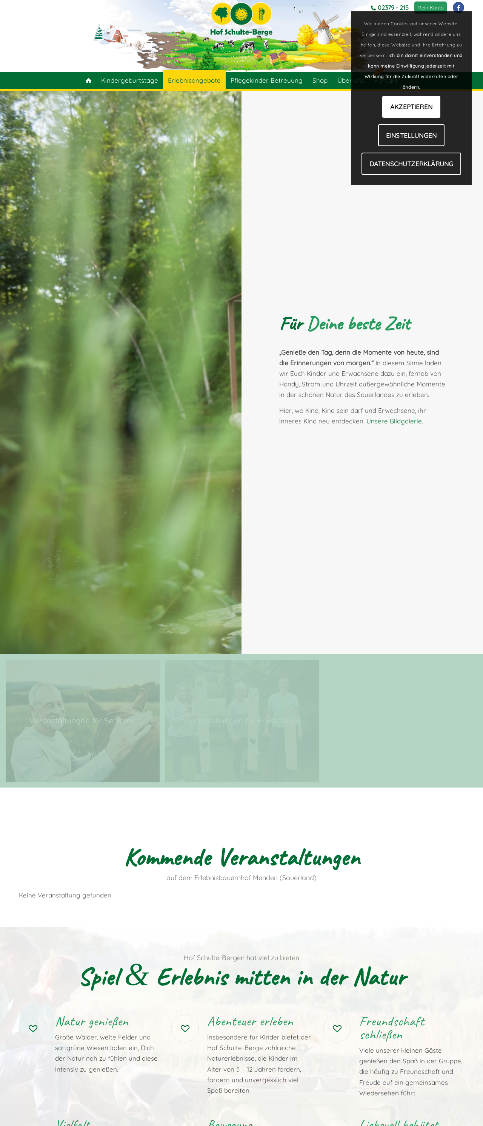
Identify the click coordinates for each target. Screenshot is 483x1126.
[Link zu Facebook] (458, 7)
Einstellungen (411, 135)
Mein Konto (430, 8)
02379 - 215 (393, 7)
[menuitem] (430, 7)
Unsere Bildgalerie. (394, 421)
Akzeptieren (411, 107)
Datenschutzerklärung (411, 164)
